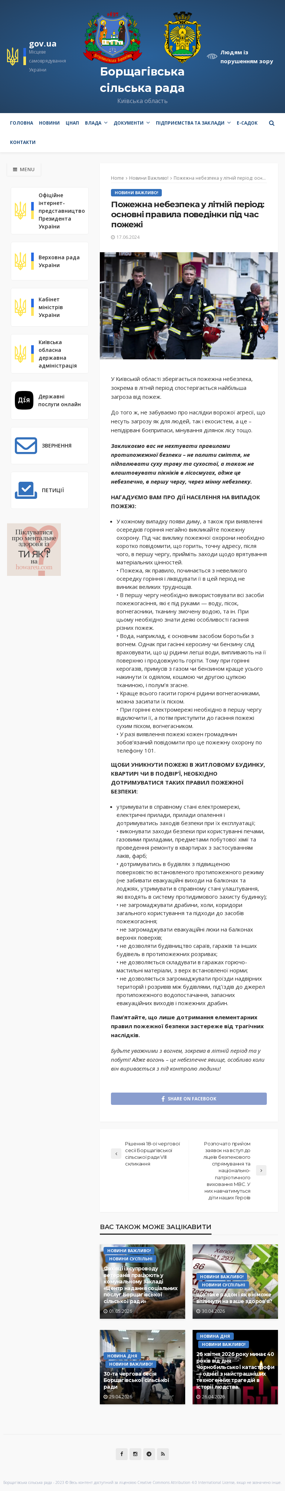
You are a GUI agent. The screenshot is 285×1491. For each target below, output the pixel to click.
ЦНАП (72, 123)
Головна (21, 123)
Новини (49, 123)
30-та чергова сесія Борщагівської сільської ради (136, 1380)
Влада (93, 123)
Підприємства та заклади (190, 123)
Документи (129, 123)
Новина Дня (122, 1356)
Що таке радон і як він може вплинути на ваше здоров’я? (234, 1298)
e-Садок (247, 123)
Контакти (23, 142)
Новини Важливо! (136, 192)
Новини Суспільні (131, 1258)
